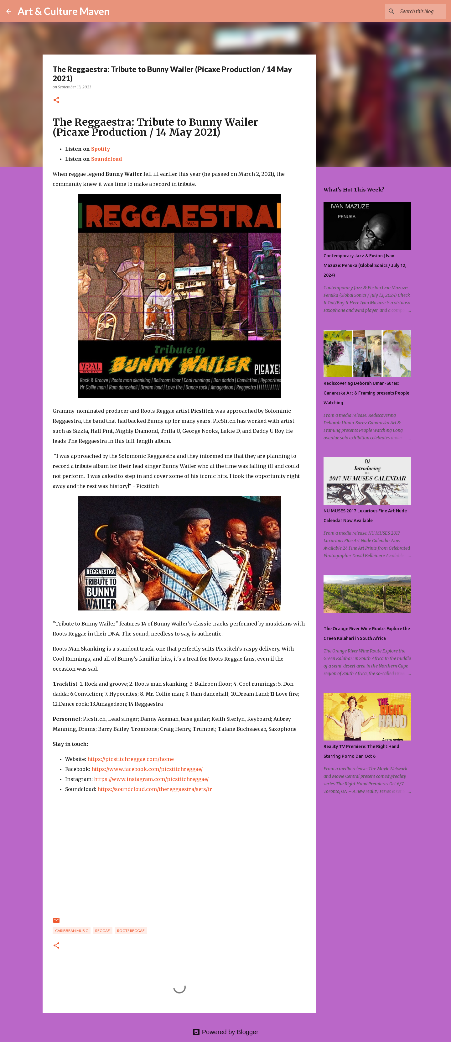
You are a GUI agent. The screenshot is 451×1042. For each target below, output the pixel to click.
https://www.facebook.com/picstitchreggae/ (147, 769)
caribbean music (71, 930)
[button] (56, 100)
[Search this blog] (413, 11)
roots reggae (131, 930)
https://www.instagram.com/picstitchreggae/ (151, 779)
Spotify (100, 149)
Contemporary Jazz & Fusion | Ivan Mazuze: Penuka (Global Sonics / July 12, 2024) (365, 265)
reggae (102, 930)
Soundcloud (106, 159)
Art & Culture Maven (64, 11)
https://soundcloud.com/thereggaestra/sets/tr (154, 789)
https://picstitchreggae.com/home (130, 759)
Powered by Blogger (225, 1032)
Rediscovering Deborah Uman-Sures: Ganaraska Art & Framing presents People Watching (366, 393)
